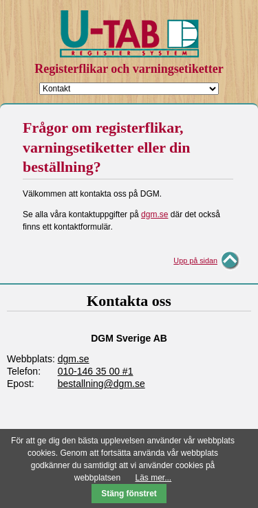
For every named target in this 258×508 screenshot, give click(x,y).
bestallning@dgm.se (101, 383)
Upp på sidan (195, 260)
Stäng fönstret (129, 493)
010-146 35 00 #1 (95, 371)
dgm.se (154, 214)
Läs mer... (154, 478)
